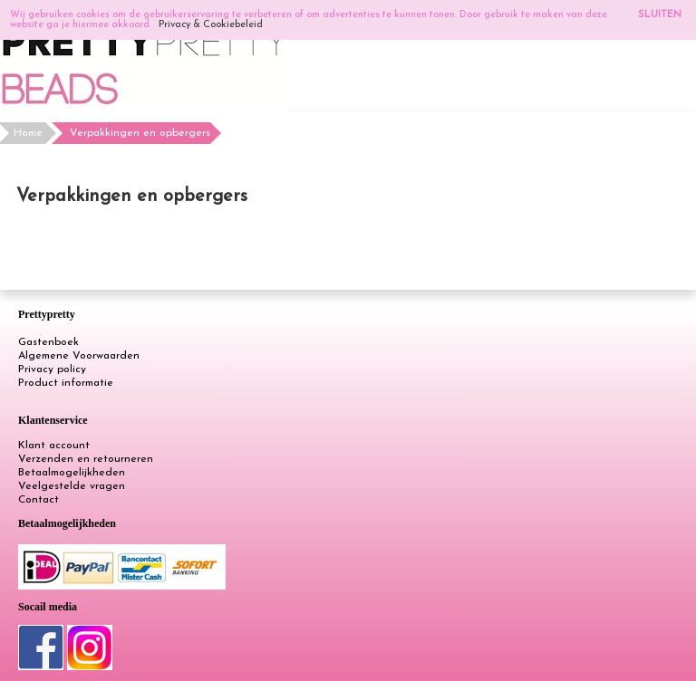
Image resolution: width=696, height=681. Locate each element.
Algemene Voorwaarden (79, 355)
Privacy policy (52, 369)
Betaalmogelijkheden (71, 472)
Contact (38, 499)
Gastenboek (48, 342)
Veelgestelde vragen (71, 486)
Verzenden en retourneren (85, 459)
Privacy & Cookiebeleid (211, 25)
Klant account (54, 445)
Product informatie (65, 383)
